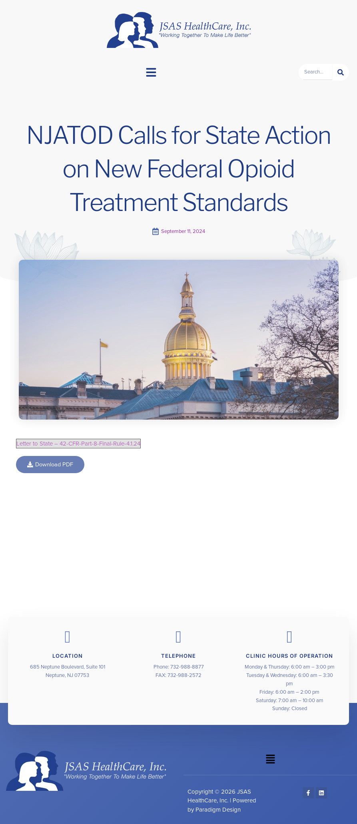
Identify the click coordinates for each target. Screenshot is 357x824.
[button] (151, 72)
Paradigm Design (218, 809)
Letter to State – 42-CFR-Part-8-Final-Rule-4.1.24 (78, 443)
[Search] (340, 72)
